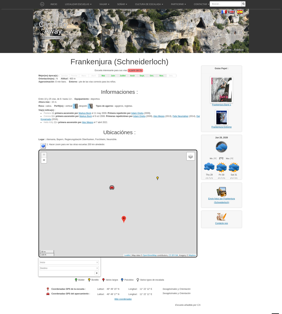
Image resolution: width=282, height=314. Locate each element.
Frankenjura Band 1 (221, 104)
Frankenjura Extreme (222, 127)
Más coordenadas (123, 300)
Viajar (104, 4)
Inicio (54, 4)
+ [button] (44, 155)
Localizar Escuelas (78, 4)
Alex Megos (159, 116)
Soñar (122, 4)
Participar (178, 4)
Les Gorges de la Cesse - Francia (222, 49)
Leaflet (127, 255)
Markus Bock (85, 113)
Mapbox (192, 255)
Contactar (201, 4)
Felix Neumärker (180, 116)
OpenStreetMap (150, 255)
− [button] (44, 160)
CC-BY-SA (173, 255)
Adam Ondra (137, 113)
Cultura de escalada (149, 4)
